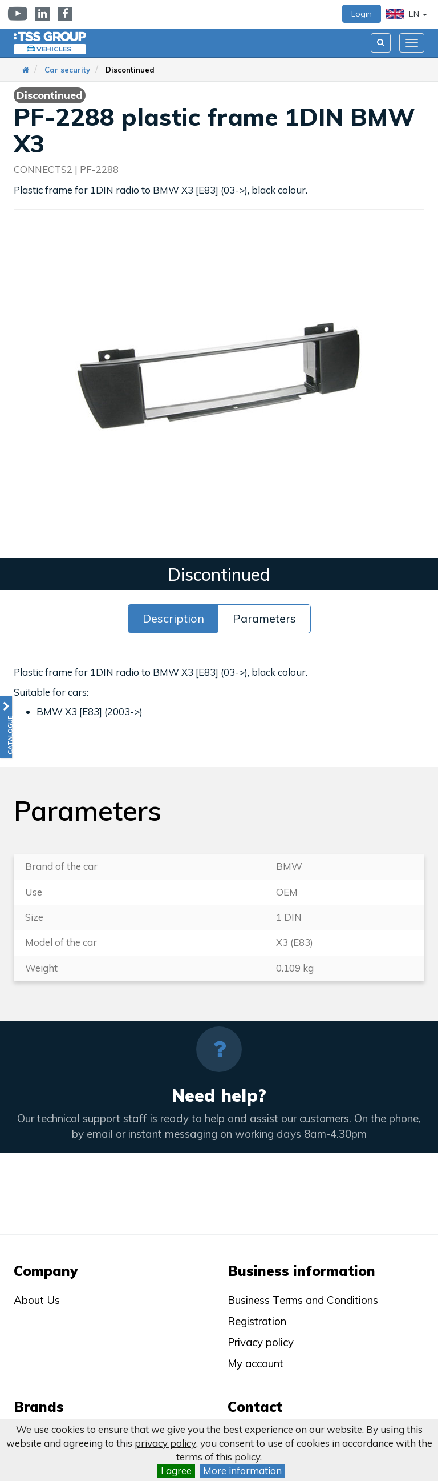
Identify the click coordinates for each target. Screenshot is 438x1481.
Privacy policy (261, 1342)
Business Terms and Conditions (303, 1300)
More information (242, 1470)
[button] (6, 727)
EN (406, 14)
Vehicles (53, 49)
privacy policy (165, 1443)
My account (255, 1363)
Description (173, 618)
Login (361, 14)
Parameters (264, 618)
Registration (257, 1321)
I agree (176, 1470)
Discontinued (130, 69)
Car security (67, 69)
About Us (37, 1300)
